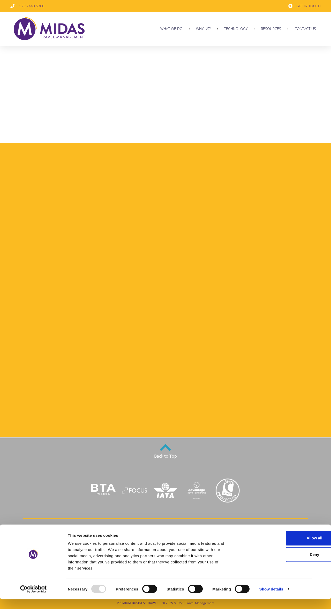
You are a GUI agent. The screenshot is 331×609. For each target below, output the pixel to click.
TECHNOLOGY (235, 28)
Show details (271, 599)
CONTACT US (305, 28)
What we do (171, 28)
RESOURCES (271, 28)
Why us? (203, 28)
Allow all (275, 547)
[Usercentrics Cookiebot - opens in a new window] (33, 599)
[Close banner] (323, 542)
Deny (275, 564)
